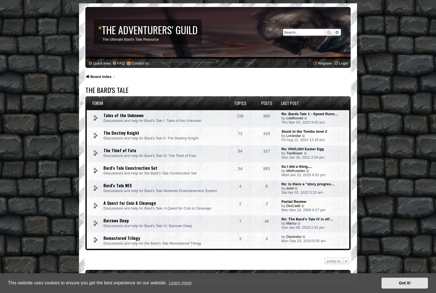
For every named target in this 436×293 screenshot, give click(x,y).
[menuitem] (118, 63)
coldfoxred (294, 118)
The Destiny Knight (121, 132)
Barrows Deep (116, 220)
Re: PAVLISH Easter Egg (302, 149)
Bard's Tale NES (117, 185)
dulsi (290, 188)
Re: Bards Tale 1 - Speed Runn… (309, 114)
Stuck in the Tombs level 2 (304, 131)
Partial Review (293, 202)
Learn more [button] (180, 282)
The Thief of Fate (119, 150)
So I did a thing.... (296, 166)
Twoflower (294, 153)
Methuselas (295, 171)
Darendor (294, 237)
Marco (291, 223)
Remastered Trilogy (121, 238)
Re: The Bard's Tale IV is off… (307, 219)
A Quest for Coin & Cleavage (129, 203)
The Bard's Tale (106, 90)
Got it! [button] (405, 283)
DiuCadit (293, 206)
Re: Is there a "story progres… (308, 184)
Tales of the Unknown (123, 115)
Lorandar (293, 136)
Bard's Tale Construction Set (130, 167)
